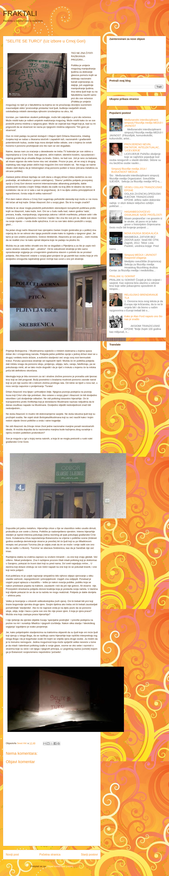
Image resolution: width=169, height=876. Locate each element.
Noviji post (12, 854)
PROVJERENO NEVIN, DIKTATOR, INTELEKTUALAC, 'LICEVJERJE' (142, 147)
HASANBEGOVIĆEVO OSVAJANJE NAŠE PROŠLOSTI (143, 213)
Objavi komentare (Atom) (60, 866)
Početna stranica (50, 854)
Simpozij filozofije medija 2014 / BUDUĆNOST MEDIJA (129, 170)
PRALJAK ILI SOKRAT (122, 276)
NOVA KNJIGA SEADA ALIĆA (141, 233)
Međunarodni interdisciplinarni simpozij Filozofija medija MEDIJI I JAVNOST (143, 122)
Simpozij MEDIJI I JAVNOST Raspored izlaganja (140, 256)
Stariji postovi (89, 854)
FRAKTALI (20, 13)
